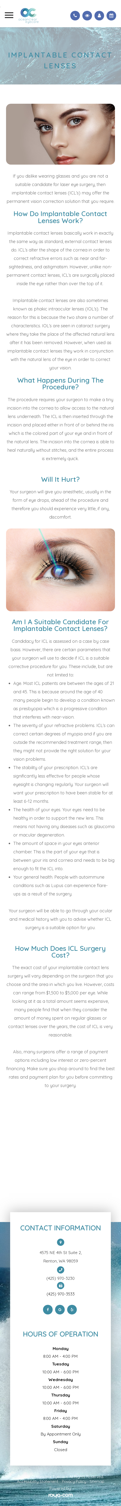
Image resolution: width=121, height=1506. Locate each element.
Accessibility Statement (37, 1481)
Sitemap (97, 1481)
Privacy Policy (74, 1481)
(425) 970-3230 (60, 1278)
